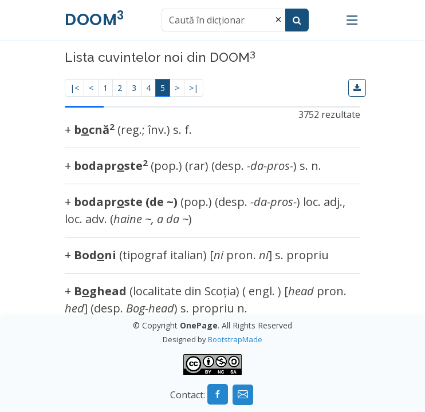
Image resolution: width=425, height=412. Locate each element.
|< (74, 87)
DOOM (94, 20)
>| (193, 87)
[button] (357, 88)
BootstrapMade (235, 339)
